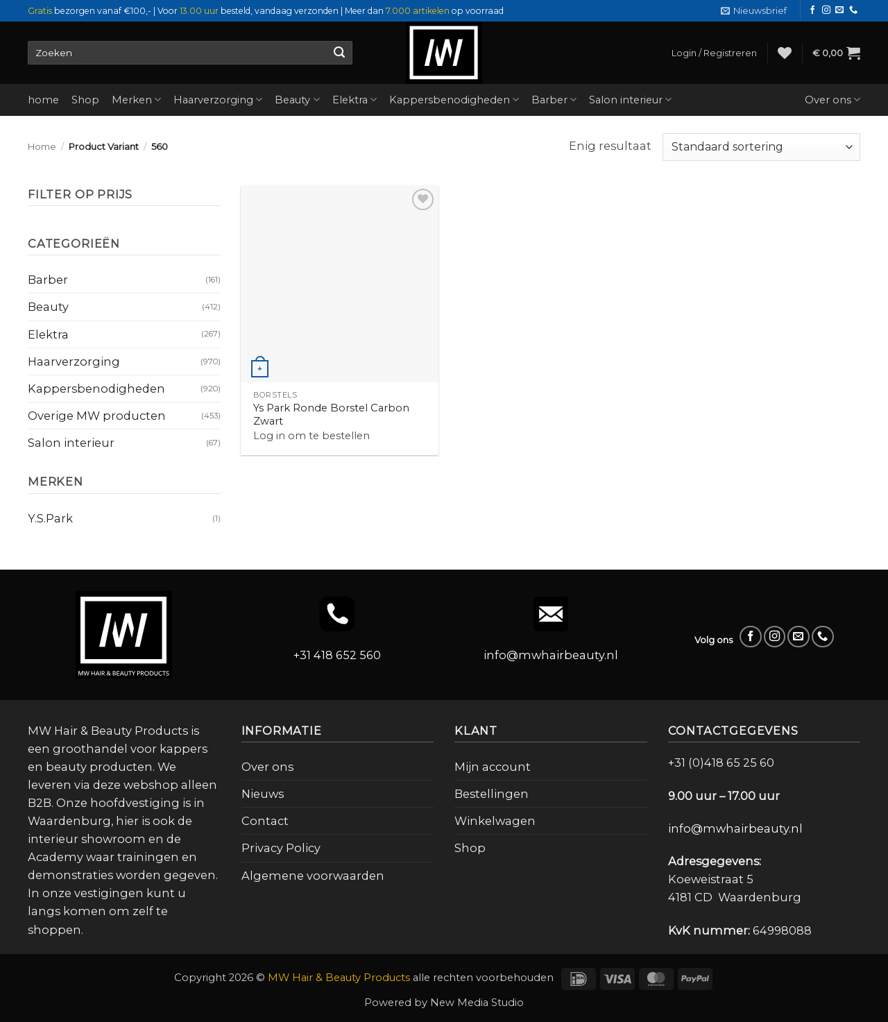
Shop (85, 100)
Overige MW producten (97, 416)
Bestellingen (491, 794)
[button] (754, 11)
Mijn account (492, 767)
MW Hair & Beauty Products (339, 977)
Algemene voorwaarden (312, 876)
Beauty (297, 99)
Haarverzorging (217, 99)
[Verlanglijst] (785, 52)
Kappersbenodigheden (454, 99)
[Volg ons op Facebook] (812, 10)
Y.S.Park (50, 518)
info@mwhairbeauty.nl (551, 655)
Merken (136, 99)
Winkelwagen (495, 821)
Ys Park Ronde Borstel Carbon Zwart (331, 414)
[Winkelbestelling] (761, 147)
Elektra (354, 99)
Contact (265, 821)
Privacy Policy (281, 848)
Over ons (832, 99)
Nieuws (262, 794)
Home (42, 146)
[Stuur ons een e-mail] (839, 10)
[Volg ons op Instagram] (826, 10)
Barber (554, 99)
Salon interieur (630, 99)
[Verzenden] (339, 53)
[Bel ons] (853, 10)
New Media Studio (477, 1002)
